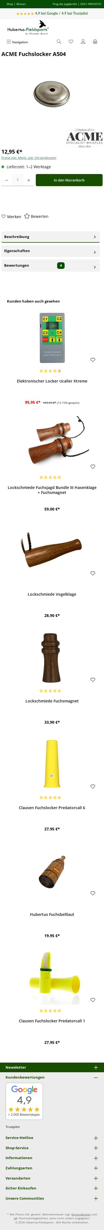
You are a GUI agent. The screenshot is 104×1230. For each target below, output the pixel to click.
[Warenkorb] (95, 42)
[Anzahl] (17, 180)
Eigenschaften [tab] (50, 250)
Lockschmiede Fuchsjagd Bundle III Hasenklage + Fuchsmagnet (52, 490)
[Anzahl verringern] (6, 180)
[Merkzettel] (71, 42)
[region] (52, 675)
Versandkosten (81, 1214)
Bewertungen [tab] (50, 265)
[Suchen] (59, 42)
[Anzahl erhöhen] (29, 180)
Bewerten (40, 216)
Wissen (21, 4)
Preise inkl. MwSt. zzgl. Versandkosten (28, 158)
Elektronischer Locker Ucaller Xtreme (52, 381)
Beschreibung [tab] (50, 236)
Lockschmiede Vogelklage (52, 594)
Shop (10, 4)
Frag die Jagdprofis (65, 4)
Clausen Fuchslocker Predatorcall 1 (52, 1020)
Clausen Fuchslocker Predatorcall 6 (52, 807)
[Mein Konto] (83, 42)
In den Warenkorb (69, 180)
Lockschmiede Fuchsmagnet (52, 701)
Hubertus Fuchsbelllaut (52, 914)
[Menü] (17, 42)
